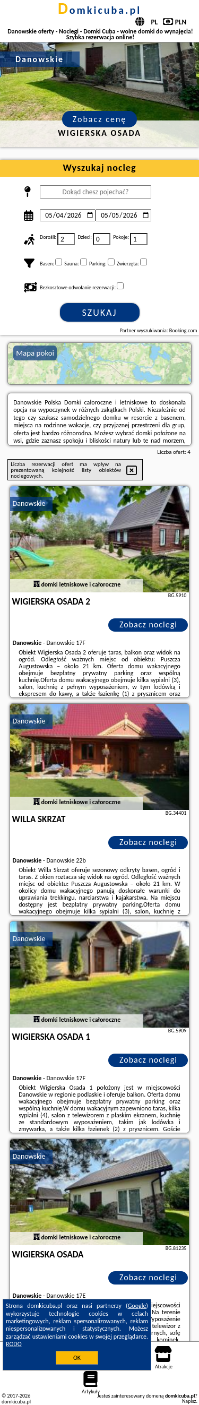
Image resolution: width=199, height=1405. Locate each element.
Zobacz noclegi (148, 624)
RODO (14, 1344)
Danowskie (29, 503)
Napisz (189, 1401)
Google (137, 1305)
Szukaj (99, 312)
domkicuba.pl (99, 10)
